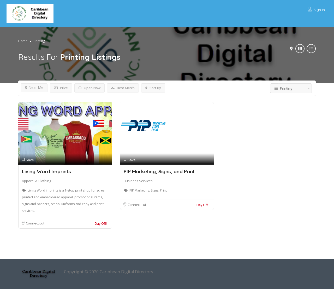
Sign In (319, 9)
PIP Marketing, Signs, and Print (159, 171)
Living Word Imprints (46, 171)
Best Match (123, 87)
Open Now (89, 87)
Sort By (153, 87)
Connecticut (35, 223)
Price (61, 87)
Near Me (34, 87)
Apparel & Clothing (36, 180)
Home (22, 40)
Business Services (138, 180)
